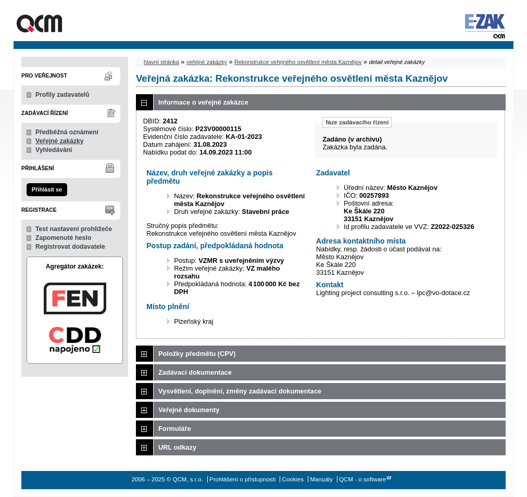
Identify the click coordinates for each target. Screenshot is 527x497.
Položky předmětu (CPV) (197, 354)
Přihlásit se (47, 189)
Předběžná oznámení (66, 132)
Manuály (321, 479)
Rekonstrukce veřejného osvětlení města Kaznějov (297, 62)
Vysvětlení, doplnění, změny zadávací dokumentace (239, 391)
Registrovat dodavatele (70, 246)
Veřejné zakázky (59, 141)
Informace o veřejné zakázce (203, 102)
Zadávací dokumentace (195, 372)
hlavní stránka (161, 62)
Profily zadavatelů (62, 94)
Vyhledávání (53, 150)
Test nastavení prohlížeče (73, 229)
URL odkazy (177, 447)
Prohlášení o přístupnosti (242, 479)
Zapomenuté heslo (63, 237)
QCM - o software (362, 479)
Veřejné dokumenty (188, 410)
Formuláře (174, 428)
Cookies (293, 479)
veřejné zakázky (206, 62)
